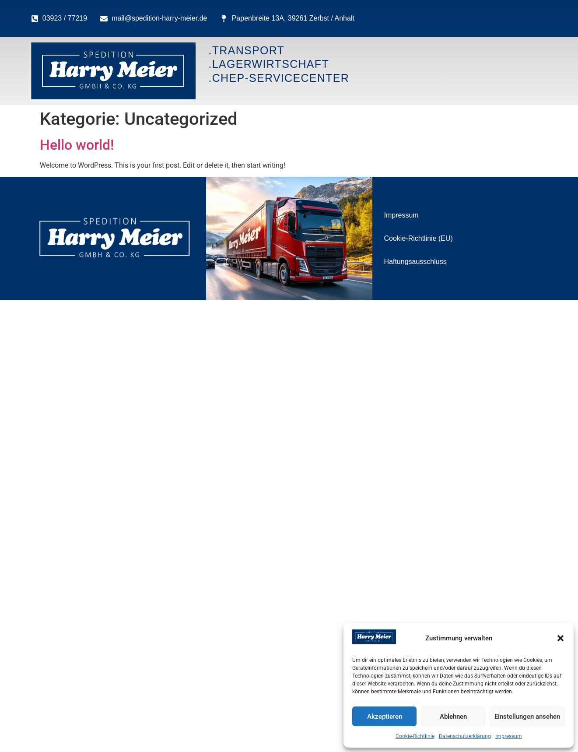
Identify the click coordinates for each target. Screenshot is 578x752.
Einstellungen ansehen (527, 716)
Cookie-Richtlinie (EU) (418, 238)
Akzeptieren (384, 716)
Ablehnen (453, 716)
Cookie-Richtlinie (415, 736)
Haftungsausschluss (415, 261)
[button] (560, 638)
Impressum (508, 736)
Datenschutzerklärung (465, 736)
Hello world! (77, 145)
